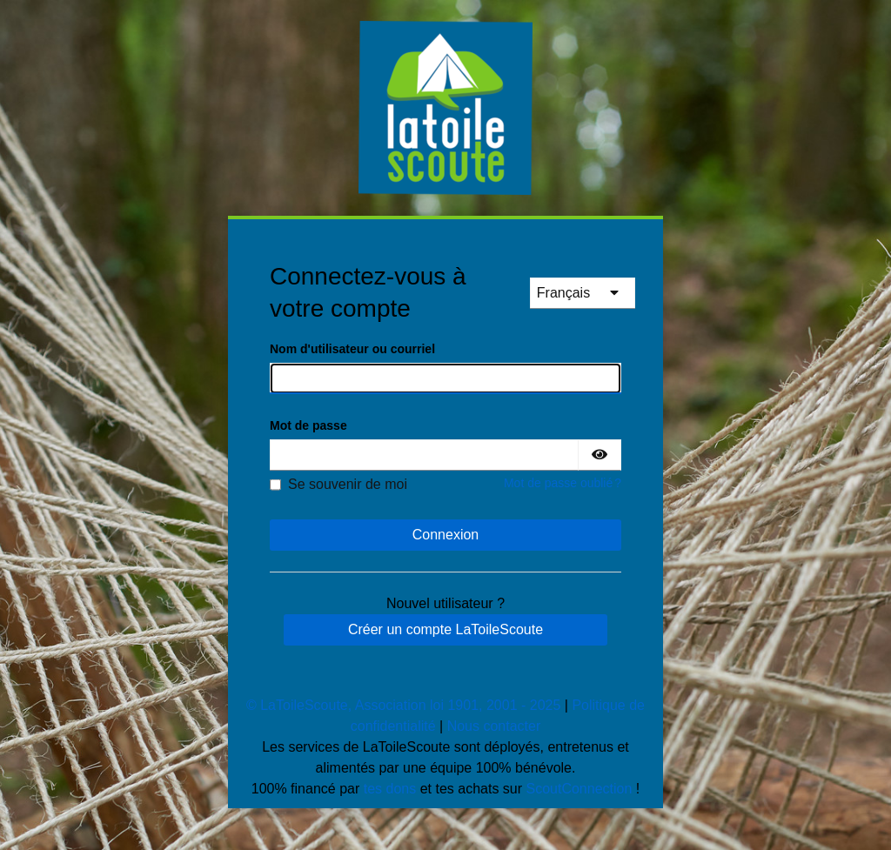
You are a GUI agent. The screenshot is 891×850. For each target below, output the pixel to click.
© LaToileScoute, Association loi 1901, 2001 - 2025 (403, 705)
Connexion (445, 534)
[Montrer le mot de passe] (599, 455)
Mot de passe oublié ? (562, 483)
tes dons (390, 788)
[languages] (582, 293)
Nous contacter (494, 726)
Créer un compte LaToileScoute (445, 629)
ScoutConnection (579, 788)
